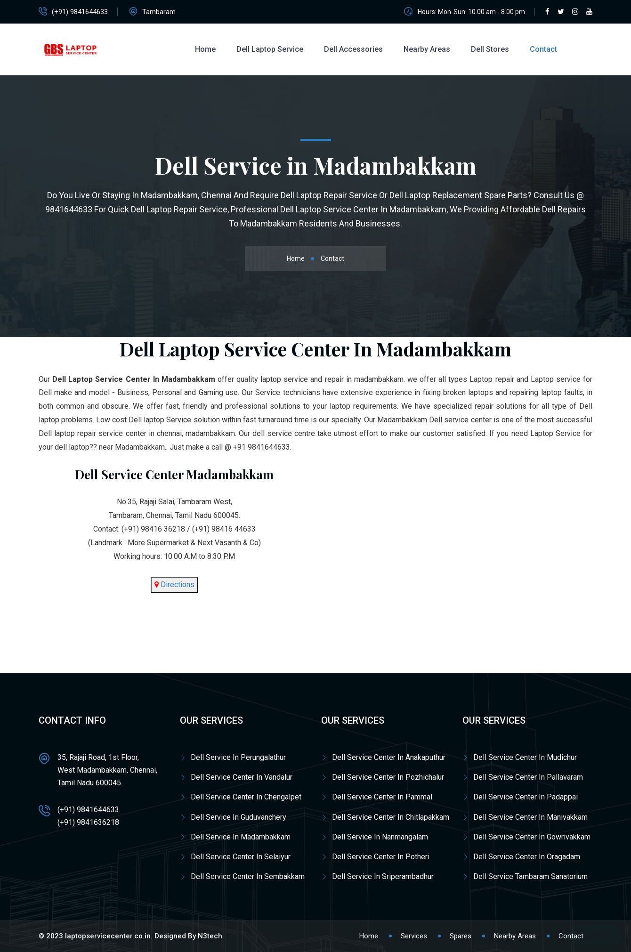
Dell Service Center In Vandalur (241, 777)
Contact (543, 49)
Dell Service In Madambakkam (241, 836)
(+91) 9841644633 (80, 12)
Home (205, 49)
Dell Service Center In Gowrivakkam (532, 836)
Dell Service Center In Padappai (525, 796)
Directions (176, 584)
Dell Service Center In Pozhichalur (388, 777)
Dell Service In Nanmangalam (380, 836)
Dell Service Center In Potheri (380, 856)
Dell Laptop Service (269, 49)
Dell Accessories (353, 49)
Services (414, 936)
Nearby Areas (427, 49)
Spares (460, 936)
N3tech (210, 936)
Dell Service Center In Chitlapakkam (390, 817)
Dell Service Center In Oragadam (526, 856)
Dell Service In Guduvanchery (238, 817)
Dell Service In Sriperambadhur (383, 876)
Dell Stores (490, 49)
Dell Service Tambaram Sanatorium (530, 876)
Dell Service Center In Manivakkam (530, 817)
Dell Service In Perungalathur (238, 757)
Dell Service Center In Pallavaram (528, 777)
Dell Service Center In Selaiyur (241, 856)
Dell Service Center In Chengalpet (246, 796)
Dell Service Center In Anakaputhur (388, 757)
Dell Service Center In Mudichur (525, 757)
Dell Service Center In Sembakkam (248, 876)
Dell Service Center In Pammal (382, 796)
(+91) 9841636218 (88, 822)
